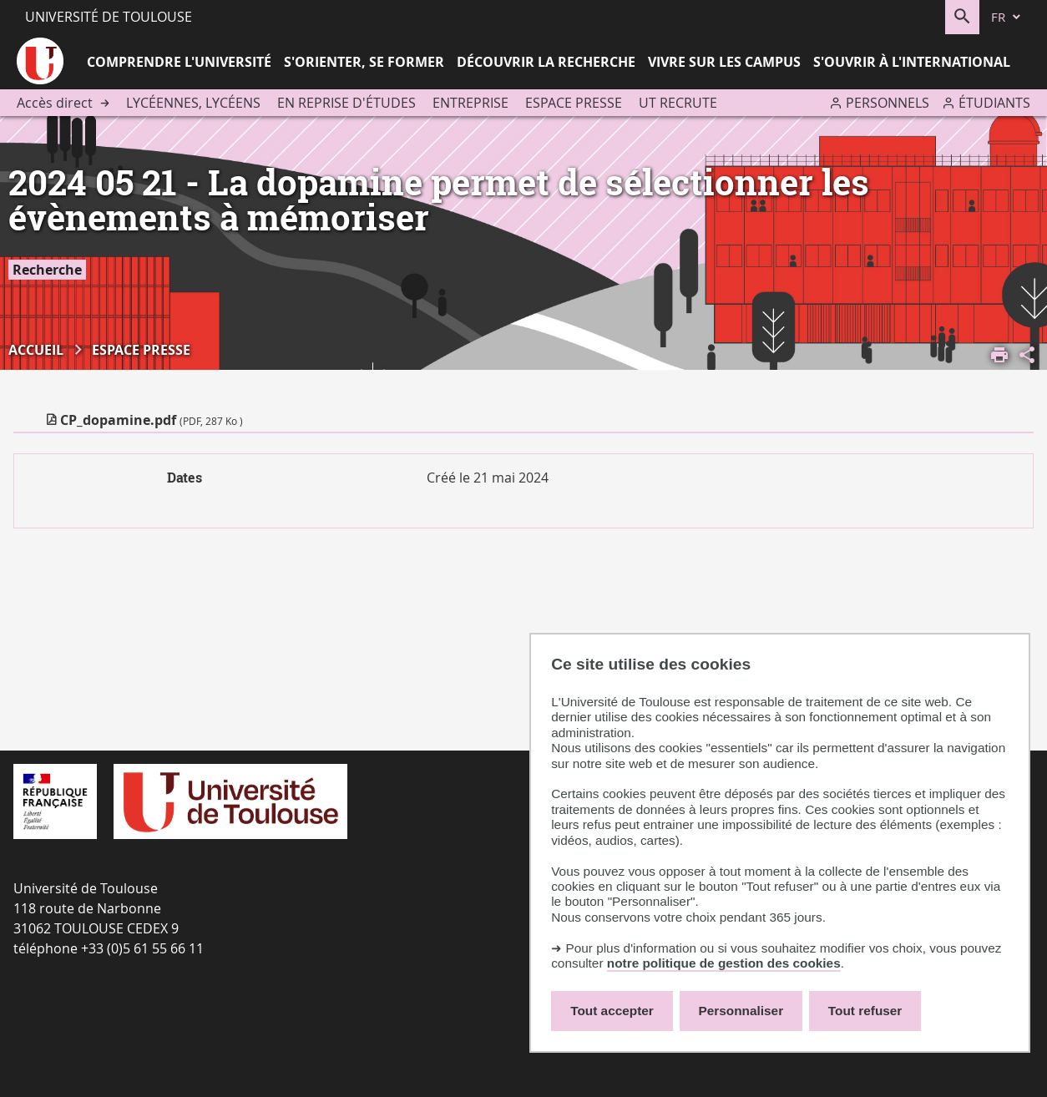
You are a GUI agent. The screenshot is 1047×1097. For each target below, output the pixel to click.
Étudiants (994, 103)
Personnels (887, 103)
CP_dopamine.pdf (151, 420)
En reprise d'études (346, 103)
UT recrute (678, 103)
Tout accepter (612, 1010)
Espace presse (573, 103)
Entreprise (470, 103)
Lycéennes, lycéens (193, 103)
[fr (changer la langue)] (1007, 17)
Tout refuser (865, 1010)
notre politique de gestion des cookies (724, 963)
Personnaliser (741, 1010)
